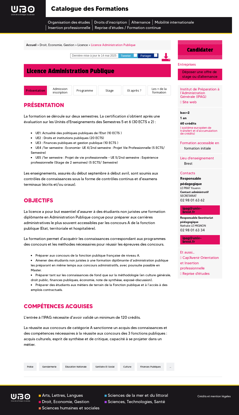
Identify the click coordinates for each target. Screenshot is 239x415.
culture (127, 366)
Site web (190, 102)
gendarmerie (49, 366)
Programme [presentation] (85, 90)
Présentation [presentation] (35, 90)
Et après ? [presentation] (134, 90)
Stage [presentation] (109, 90)
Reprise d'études (196, 274)
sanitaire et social (104, 366)
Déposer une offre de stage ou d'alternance (200, 74)
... (170, 366)
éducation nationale (76, 366)
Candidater (200, 49)
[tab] (35, 90)
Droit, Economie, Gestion (64, 401)
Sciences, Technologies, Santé (135, 401)
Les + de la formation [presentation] (159, 90)
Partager (149, 55)
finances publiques (150, 366)
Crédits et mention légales (214, 396)
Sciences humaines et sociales (69, 408)
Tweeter (129, 55)
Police (30, 366)
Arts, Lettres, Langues (61, 395)
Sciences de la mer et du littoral (136, 395)
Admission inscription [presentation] (60, 90)
